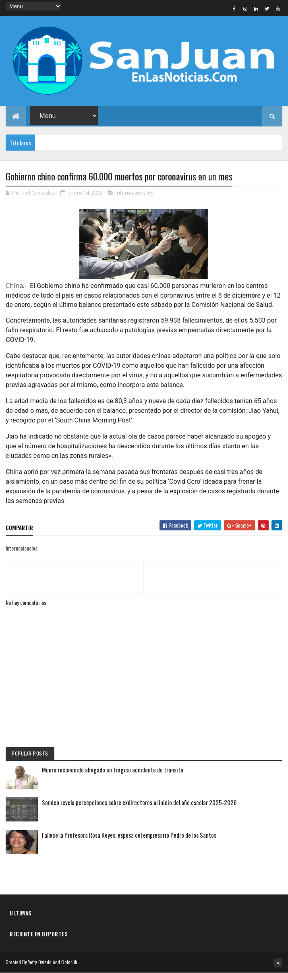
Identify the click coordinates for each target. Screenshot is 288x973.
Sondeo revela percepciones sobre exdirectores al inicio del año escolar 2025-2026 (139, 802)
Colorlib (69, 962)
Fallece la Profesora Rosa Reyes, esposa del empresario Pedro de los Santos (129, 834)
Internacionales (135, 192)
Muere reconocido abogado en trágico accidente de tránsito (112, 769)
